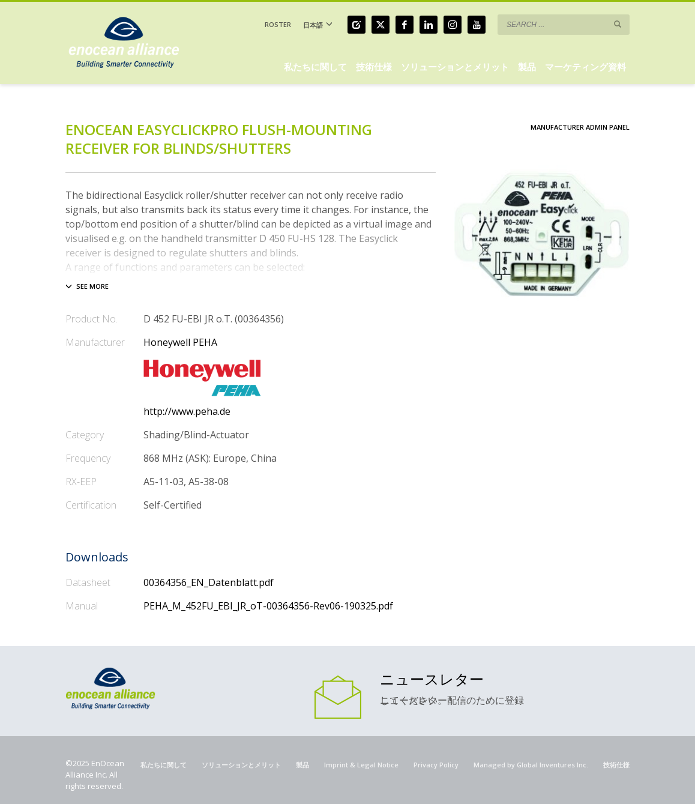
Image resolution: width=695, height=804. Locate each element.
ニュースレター (432, 679)
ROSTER (278, 24)
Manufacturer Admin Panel (580, 126)
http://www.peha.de (186, 411)
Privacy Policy (436, 764)
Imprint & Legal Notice (361, 764)
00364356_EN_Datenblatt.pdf (208, 582)
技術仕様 (616, 764)
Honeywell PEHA (180, 342)
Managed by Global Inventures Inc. (531, 764)
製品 (302, 764)
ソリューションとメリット (241, 764)
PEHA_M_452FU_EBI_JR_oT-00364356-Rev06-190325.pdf (268, 605)
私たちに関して (163, 764)
